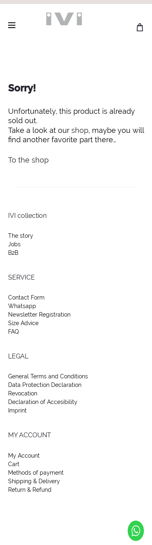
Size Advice (23, 323)
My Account (24, 455)
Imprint (17, 410)
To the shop (28, 160)
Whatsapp (22, 306)
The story (20, 235)
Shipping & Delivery (34, 481)
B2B (13, 253)
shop (79, 130)
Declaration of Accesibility (42, 402)
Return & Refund (29, 489)
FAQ (13, 331)
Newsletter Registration (39, 314)
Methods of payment (36, 472)
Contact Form (26, 297)
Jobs (14, 244)
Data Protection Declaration (44, 385)
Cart (13, 464)
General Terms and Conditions (48, 376)
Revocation (22, 393)
